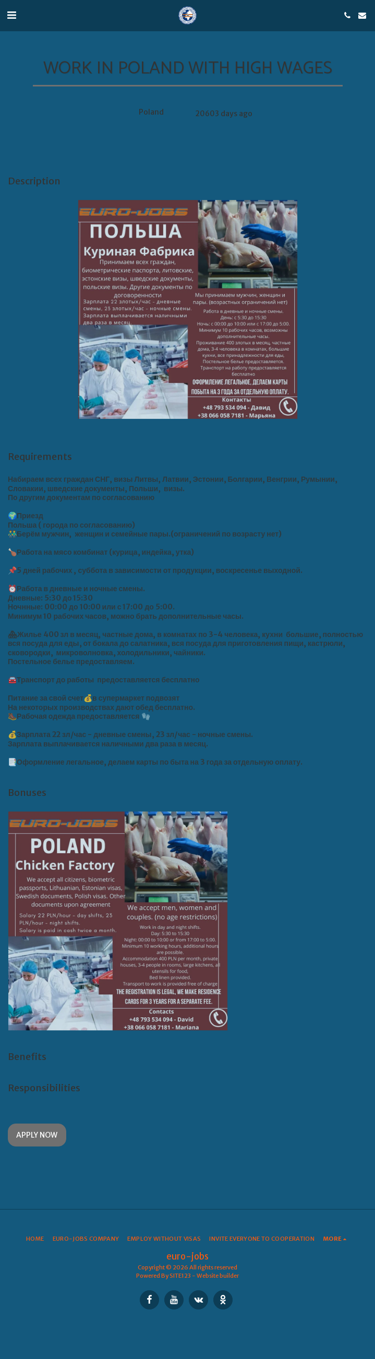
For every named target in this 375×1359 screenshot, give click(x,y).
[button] (11, 15)
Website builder (218, 1275)
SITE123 (180, 1275)
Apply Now (36, 1135)
